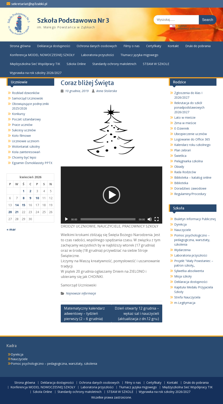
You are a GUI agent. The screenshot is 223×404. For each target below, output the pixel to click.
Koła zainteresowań (26, 152)
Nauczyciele (182, 230)
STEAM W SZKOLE (156, 64)
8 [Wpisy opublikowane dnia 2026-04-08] (23, 198)
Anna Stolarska (106, 91)
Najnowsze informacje (81, 293)
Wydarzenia (182, 250)
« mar (11, 229)
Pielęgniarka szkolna (188, 161)
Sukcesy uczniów (24, 130)
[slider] (108, 219)
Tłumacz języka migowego (139, 55)
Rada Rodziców (185, 172)
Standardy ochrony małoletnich (114, 64)
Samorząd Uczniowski (27, 98)
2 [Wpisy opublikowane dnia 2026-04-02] (30, 191)
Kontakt (173, 46)
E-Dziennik (181, 128)
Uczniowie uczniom (25, 141)
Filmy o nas (131, 46)
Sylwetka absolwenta (189, 271)
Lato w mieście (185, 117)
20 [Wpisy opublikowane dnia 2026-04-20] (10, 212)
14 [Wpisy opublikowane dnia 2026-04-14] (17, 205)
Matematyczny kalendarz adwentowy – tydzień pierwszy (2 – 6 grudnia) (84, 313)
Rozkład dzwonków (25, 93)
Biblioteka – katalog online (192, 177)
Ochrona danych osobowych (97, 46)
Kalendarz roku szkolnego (192, 145)
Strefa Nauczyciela (187, 297)
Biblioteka (181, 183)
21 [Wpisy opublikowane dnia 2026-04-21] (17, 212)
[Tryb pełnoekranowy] (156, 219)
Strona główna (20, 46)
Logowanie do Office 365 (192, 139)
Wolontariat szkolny (26, 146)
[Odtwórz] (66, 219)
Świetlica (180, 156)
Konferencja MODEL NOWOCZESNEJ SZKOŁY (42, 55)
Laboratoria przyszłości (97, 55)
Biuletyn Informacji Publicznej (195, 219)
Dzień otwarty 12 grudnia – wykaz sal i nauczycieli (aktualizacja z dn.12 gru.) (137, 313)
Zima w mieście (185, 123)
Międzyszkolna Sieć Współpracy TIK (35, 64)
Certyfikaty (153, 46)
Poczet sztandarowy (26, 119)
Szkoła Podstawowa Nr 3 (73, 20)
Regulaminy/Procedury (190, 194)
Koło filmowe (21, 136)
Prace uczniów (22, 125)
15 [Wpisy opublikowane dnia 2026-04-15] (23, 205)
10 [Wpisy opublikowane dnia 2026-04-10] (37, 198)
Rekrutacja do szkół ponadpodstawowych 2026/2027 (189, 107)
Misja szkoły (183, 276)
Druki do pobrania (198, 46)
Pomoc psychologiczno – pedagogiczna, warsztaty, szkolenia (192, 240)
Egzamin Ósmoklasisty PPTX (32, 163)
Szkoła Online (76, 64)
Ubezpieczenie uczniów (190, 134)
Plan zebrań (182, 150)
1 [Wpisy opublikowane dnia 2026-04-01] (23, 191)
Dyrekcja (180, 224)
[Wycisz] (149, 219)
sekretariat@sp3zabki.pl (29, 4)
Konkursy (18, 114)
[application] (111, 195)
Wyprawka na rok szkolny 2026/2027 (35, 73)
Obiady (179, 166)
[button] (111, 195)
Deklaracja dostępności (53, 46)
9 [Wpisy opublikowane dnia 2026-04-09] (30, 198)
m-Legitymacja (184, 303)
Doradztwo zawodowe (190, 188)
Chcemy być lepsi (24, 157)
